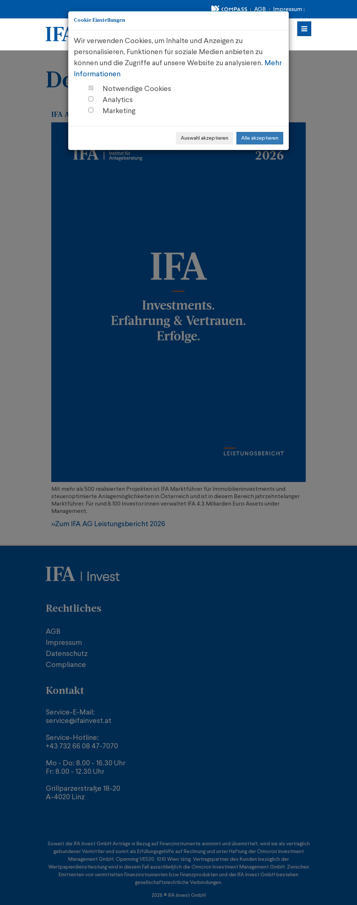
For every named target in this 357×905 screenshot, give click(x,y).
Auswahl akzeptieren (204, 138)
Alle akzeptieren (259, 138)
